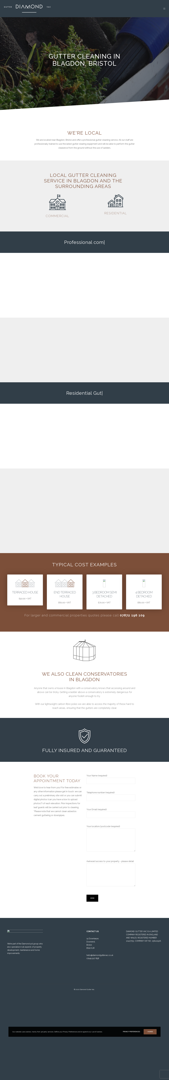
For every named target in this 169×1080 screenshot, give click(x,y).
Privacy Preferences (131, 1032)
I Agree (150, 1032)
